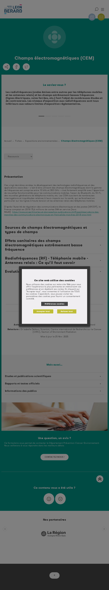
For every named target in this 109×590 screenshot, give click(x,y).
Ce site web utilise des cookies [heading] (54, 280)
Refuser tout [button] (67, 311)
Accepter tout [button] (43, 311)
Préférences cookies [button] (54, 304)
